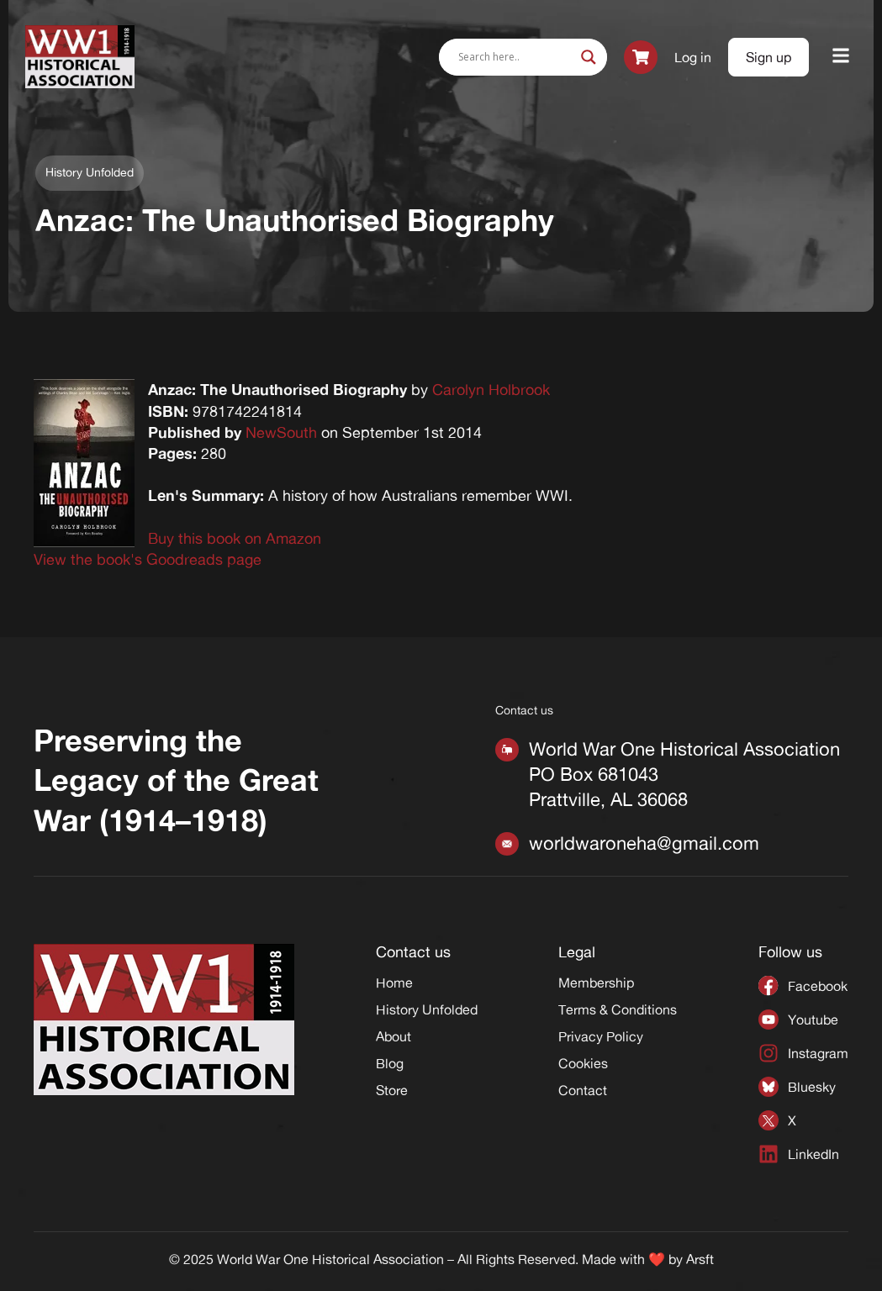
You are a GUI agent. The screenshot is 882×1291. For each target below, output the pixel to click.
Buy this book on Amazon (234, 538)
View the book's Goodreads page (147, 559)
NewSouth (281, 432)
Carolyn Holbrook (491, 389)
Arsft (700, 1259)
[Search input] (515, 57)
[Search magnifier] (588, 57)
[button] (841, 57)
